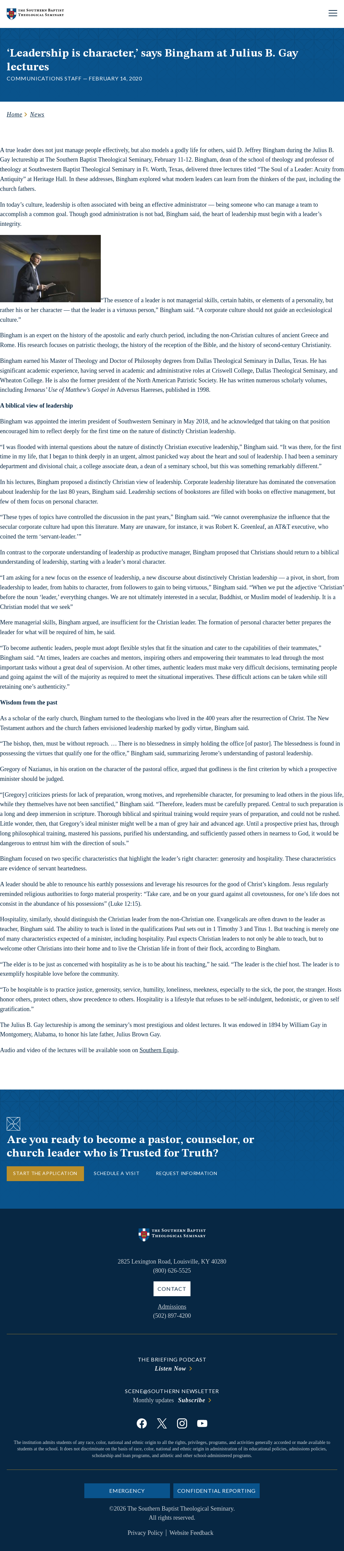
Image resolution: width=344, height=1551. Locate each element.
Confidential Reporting (216, 1490)
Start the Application (45, 1173)
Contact (172, 1288)
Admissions (172, 1306)
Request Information (186, 1173)
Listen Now (170, 1368)
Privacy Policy (145, 1532)
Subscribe (191, 1400)
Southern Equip (158, 1050)
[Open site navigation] (333, 14)
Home (15, 114)
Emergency (127, 1490)
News (37, 114)
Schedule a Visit (116, 1173)
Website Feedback (191, 1532)
